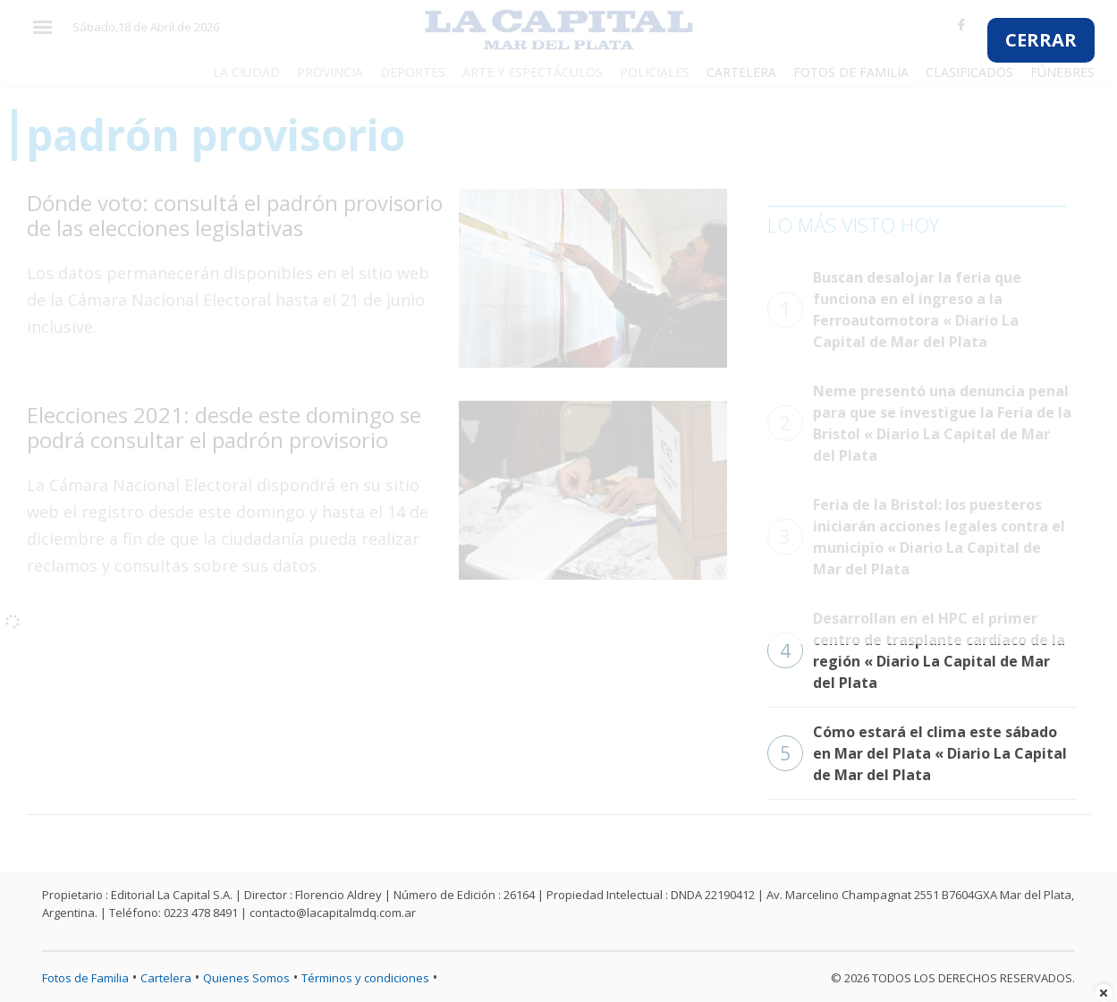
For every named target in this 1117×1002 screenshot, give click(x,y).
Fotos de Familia (85, 978)
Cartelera (165, 978)
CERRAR (1041, 40)
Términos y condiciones (365, 978)
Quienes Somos (246, 978)
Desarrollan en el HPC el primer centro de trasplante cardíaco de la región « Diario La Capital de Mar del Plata (916, 650)
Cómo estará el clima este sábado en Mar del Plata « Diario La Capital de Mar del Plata (917, 753)
